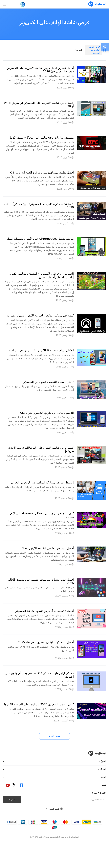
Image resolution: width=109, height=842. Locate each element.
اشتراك (12, 799)
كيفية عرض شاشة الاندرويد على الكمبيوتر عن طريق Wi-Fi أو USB (39, 104)
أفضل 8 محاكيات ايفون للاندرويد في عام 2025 (46, 642)
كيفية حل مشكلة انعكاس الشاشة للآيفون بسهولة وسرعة (40, 315)
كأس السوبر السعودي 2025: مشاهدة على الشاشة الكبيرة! (39, 704)
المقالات (102, 769)
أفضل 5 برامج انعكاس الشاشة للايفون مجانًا (48, 548)
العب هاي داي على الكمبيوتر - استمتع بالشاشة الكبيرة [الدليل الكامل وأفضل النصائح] (41, 275)
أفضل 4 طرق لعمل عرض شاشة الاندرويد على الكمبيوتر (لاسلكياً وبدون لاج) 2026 (40, 69)
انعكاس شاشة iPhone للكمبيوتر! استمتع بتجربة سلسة (41, 350)
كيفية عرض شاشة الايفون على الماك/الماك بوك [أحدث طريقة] (41, 449)
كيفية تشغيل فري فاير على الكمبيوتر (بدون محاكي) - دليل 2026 (39, 205)
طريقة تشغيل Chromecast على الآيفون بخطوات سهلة (40, 238)
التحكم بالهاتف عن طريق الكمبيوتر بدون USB (47, 412)
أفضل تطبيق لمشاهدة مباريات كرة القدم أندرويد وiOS (42, 172)
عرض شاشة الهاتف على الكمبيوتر (94, 50)
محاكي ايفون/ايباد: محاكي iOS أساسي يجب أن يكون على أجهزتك (39, 674)
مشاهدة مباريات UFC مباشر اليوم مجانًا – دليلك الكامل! (41, 137)
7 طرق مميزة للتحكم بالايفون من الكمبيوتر (48, 382)
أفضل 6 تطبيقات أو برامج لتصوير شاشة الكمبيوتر (44, 611)
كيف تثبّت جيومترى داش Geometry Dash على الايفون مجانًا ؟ (40, 515)
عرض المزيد (54, 736)
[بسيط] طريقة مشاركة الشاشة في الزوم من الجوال (42, 482)
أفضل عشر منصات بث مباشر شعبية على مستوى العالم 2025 (41, 581)
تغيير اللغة (54, 808)
